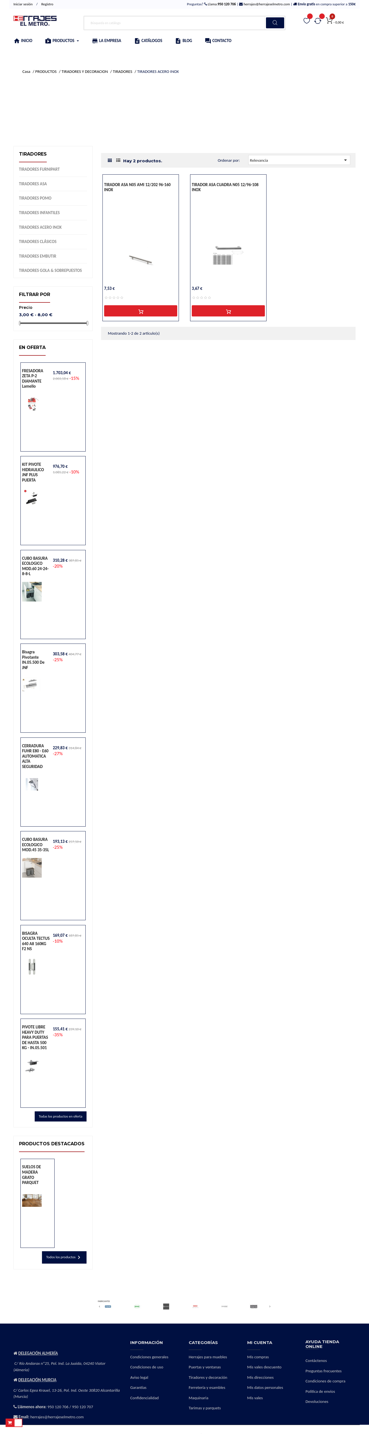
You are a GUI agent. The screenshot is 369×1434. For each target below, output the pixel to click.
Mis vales (255, 1397)
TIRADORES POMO (35, 198)
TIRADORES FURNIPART (39, 169)
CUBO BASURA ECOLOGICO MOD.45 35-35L (35, 844)
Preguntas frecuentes (323, 1370)
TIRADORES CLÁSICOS (38, 241)
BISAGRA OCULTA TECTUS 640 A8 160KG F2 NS (36, 941)
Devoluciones (316, 1401)
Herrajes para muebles (208, 1356)
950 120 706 (58, 1406)
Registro (47, 4)
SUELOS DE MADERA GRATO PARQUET (31, 1174)
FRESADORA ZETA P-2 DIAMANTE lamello (32, 378)
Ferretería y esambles (207, 1387)
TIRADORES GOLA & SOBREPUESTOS (50, 270)
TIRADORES (33, 154)
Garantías (138, 1387)
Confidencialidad (144, 1397)
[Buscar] (184, 23)
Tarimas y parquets (205, 1407)
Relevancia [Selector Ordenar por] (299, 160)
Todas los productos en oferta (60, 1116)
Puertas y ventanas (205, 1367)
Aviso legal (139, 1377)
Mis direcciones (260, 1377)
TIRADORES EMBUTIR (37, 256)
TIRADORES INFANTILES (39, 212)
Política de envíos (320, 1391)
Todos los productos (64, 1257)
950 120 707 (82, 1406)
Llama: (221, 4)
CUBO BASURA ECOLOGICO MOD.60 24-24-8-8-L (35, 566)
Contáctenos (316, 1360)
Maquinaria (198, 1397)
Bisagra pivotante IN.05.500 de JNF (33, 659)
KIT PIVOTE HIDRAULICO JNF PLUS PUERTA (33, 472)
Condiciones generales (149, 1356)
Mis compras (258, 1356)
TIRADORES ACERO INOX (40, 227)
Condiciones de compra (325, 1381)
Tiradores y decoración (208, 1377)
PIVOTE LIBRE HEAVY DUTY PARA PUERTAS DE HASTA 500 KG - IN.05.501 (35, 1037)
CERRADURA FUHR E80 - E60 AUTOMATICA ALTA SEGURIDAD (35, 756)
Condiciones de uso (146, 1367)
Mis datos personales (265, 1387)
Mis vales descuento (264, 1367)
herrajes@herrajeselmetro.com (266, 4)
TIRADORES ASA (33, 183)
